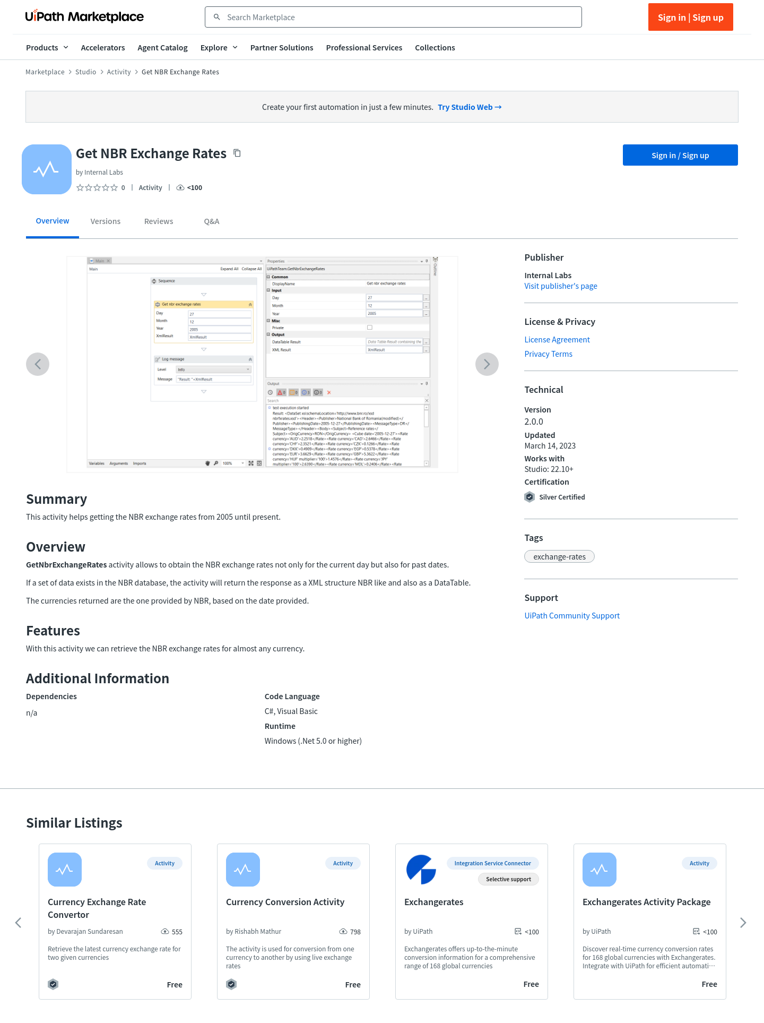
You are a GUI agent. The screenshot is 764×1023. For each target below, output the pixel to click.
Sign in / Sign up (680, 155)
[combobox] (400, 17)
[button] (559, 556)
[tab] (52, 224)
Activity (119, 71)
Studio (86, 71)
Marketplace (45, 71)
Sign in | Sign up (691, 17)
